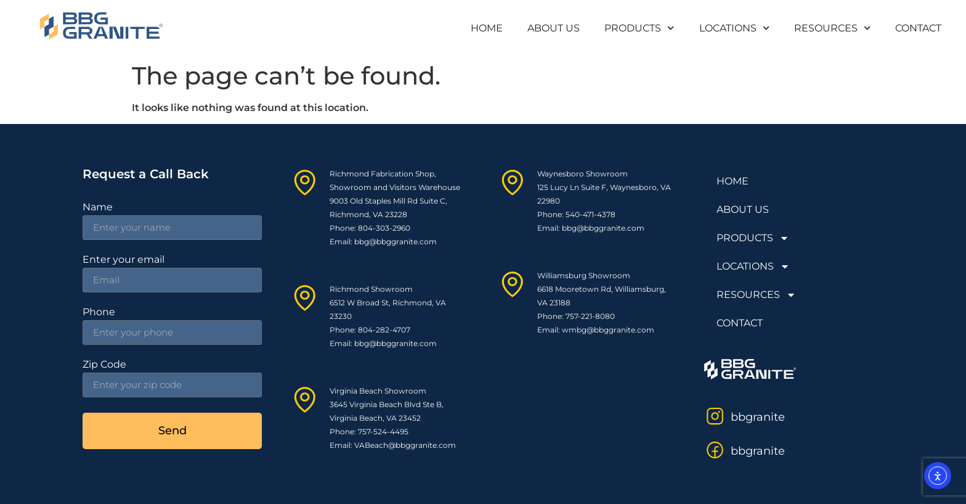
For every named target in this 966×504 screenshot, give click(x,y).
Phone (99, 312)
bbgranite (758, 417)
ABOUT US (553, 28)
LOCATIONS (734, 28)
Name (98, 207)
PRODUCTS (639, 28)
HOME (487, 28)
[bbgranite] (715, 416)
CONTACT (918, 28)
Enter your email (123, 260)
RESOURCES (832, 28)
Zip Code (104, 365)
